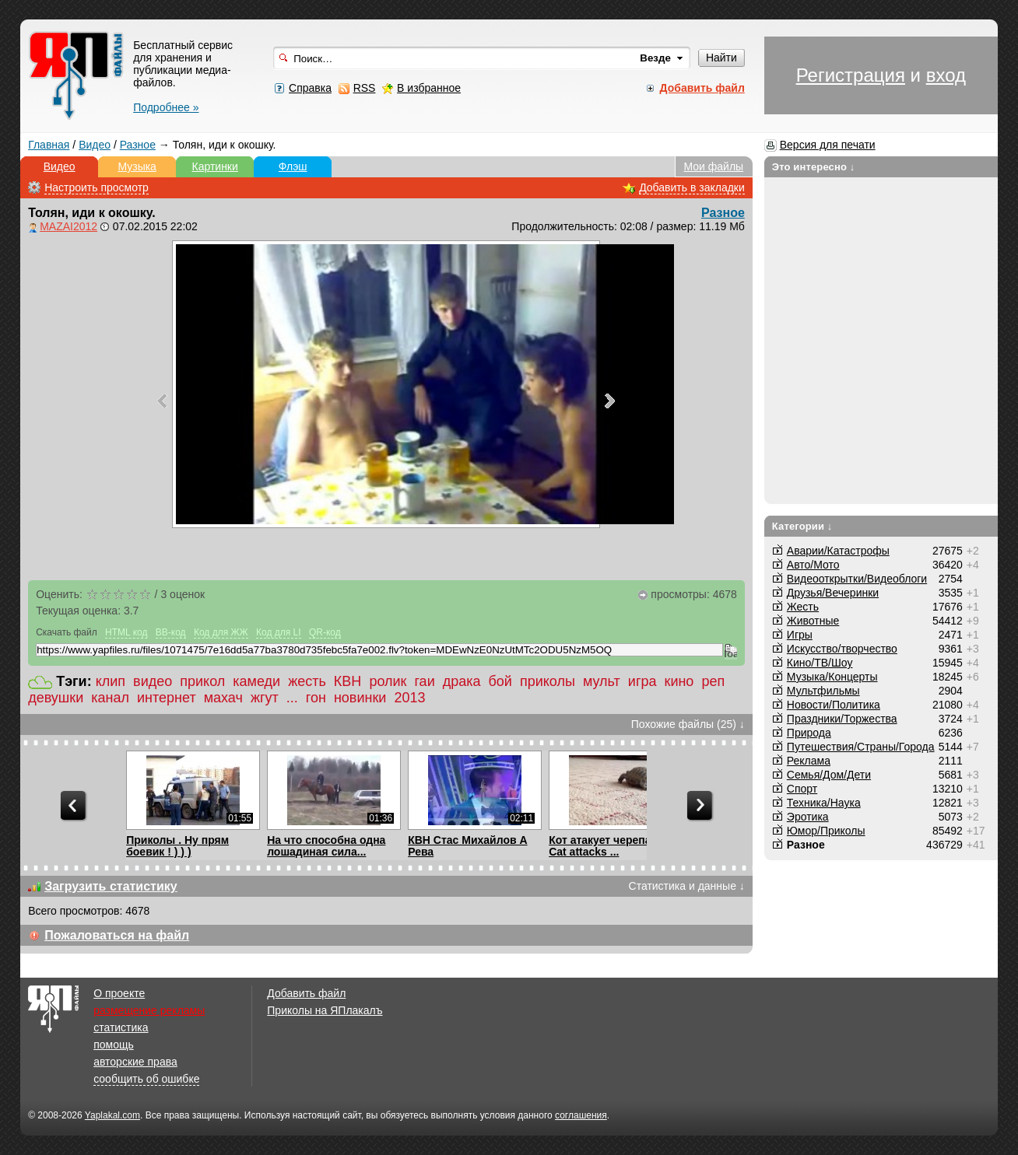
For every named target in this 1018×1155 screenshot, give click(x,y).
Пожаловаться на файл (116, 935)
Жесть (803, 606)
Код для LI (278, 632)
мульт (601, 681)
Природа (809, 732)
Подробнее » (165, 107)
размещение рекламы (149, 1010)
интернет (166, 697)
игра (642, 681)
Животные (813, 620)
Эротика (808, 816)
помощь (113, 1044)
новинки (360, 697)
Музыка (137, 166)
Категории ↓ (802, 526)
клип (110, 681)
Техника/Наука (824, 802)
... (292, 697)
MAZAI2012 (68, 226)
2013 (409, 697)
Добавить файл (306, 993)
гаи (424, 681)
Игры (800, 634)
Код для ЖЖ (221, 632)
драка (462, 681)
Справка (310, 88)
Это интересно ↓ (813, 167)
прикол (202, 681)
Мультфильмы (823, 690)
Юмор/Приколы (826, 830)
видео (152, 681)
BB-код (171, 632)
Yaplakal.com (112, 1115)
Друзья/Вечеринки (833, 592)
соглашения (581, 1115)
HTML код (126, 632)
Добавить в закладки (692, 187)
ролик (387, 681)
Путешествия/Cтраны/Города (861, 746)
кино (679, 681)
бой (500, 681)
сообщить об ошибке (146, 1079)
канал (110, 697)
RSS (364, 88)
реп (713, 681)
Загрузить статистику (110, 886)
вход (946, 75)
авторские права (135, 1061)
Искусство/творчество (842, 648)
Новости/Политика (833, 704)
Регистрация (850, 75)
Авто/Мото (813, 564)
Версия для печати (828, 144)
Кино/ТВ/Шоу (820, 662)
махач (223, 697)
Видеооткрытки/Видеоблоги (857, 578)
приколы (547, 681)
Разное (138, 144)
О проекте (119, 993)
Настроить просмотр (96, 187)
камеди (256, 681)
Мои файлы (713, 166)
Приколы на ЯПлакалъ (324, 1010)
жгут (265, 697)
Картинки (214, 166)
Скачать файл (66, 632)
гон (316, 697)
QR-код (325, 632)
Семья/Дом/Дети (829, 774)
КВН (348, 681)
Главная (48, 144)
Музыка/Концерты (832, 676)
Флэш (293, 166)
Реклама (808, 760)
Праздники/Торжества (842, 718)
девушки (55, 697)
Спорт (802, 788)
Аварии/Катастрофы (838, 550)
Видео (95, 144)
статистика (120, 1027)
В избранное (429, 88)
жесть (307, 681)
